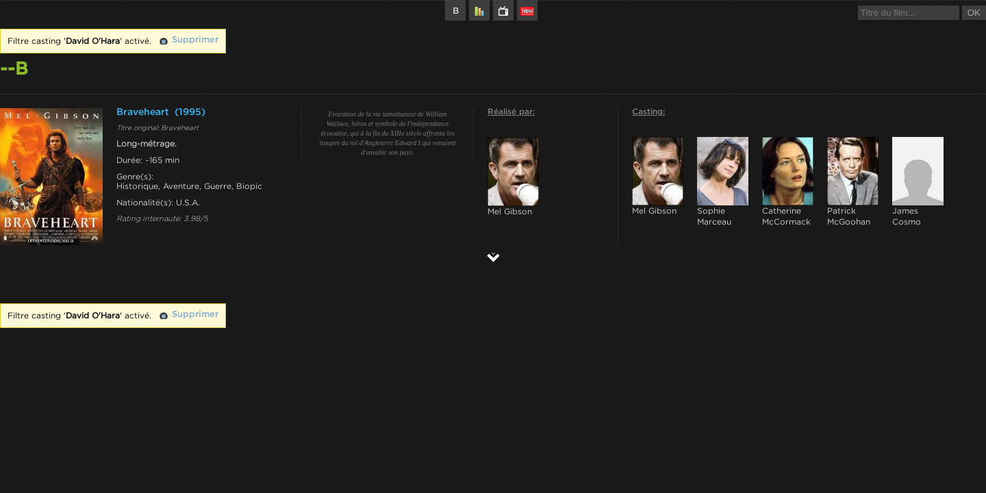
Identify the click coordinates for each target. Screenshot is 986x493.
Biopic (249, 186)
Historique (137, 186)
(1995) (190, 112)
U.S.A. (188, 203)
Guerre (217, 186)
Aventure (181, 186)
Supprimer (195, 40)
